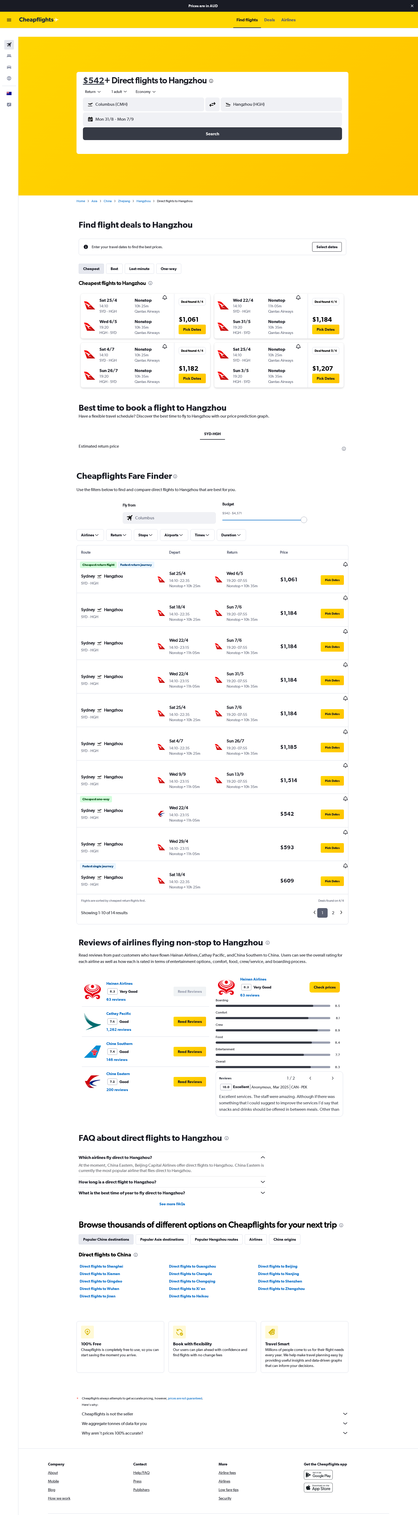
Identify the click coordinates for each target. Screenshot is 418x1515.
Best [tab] (120, 260)
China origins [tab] (290, 1184)
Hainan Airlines (125, 928)
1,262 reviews (124, 974)
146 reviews (122, 1004)
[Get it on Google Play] (327, 1419)
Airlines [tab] (261, 1184)
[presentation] (217, 72)
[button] (412, 6)
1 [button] (328, 857)
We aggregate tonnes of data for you (221, 1368)
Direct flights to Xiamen (106, 1218)
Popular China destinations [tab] (112, 1184)
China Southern (125, 988)
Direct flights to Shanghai (107, 1211)
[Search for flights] (9, 36)
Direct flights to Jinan (103, 1241)
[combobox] (99, 83)
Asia (100, 192)
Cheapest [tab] (97, 260)
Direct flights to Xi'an (193, 1233)
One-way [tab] (175, 260)
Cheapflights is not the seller (221, 1358)
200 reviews (123, 1034)
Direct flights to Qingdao (107, 1226)
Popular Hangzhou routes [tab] (222, 1184)
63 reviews (121, 944)
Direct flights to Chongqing (198, 1226)
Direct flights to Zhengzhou (287, 1233)
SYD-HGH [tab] (218, 425)
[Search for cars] (9, 58)
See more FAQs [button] (178, 1149)
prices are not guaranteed (191, 1343)
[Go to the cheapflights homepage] (39, 20)
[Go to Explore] (9, 69)
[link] (330, 932)
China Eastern (124, 1018)
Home (86, 192)
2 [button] (339, 857)
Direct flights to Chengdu (196, 1218)
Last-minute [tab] (145, 260)
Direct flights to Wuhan (105, 1233)
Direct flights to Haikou (194, 1241)
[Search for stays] (9, 47)
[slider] (310, 511)
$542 (99, 72)
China (114, 192)
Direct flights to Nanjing (284, 1218)
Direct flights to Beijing (283, 1211)
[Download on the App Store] (327, 1432)
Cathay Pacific (124, 958)
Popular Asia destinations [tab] (168, 1184)
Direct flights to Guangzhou (198, 1211)
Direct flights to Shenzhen (286, 1226)
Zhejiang (130, 192)
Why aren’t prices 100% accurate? (221, 1378)
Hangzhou (149, 192)
